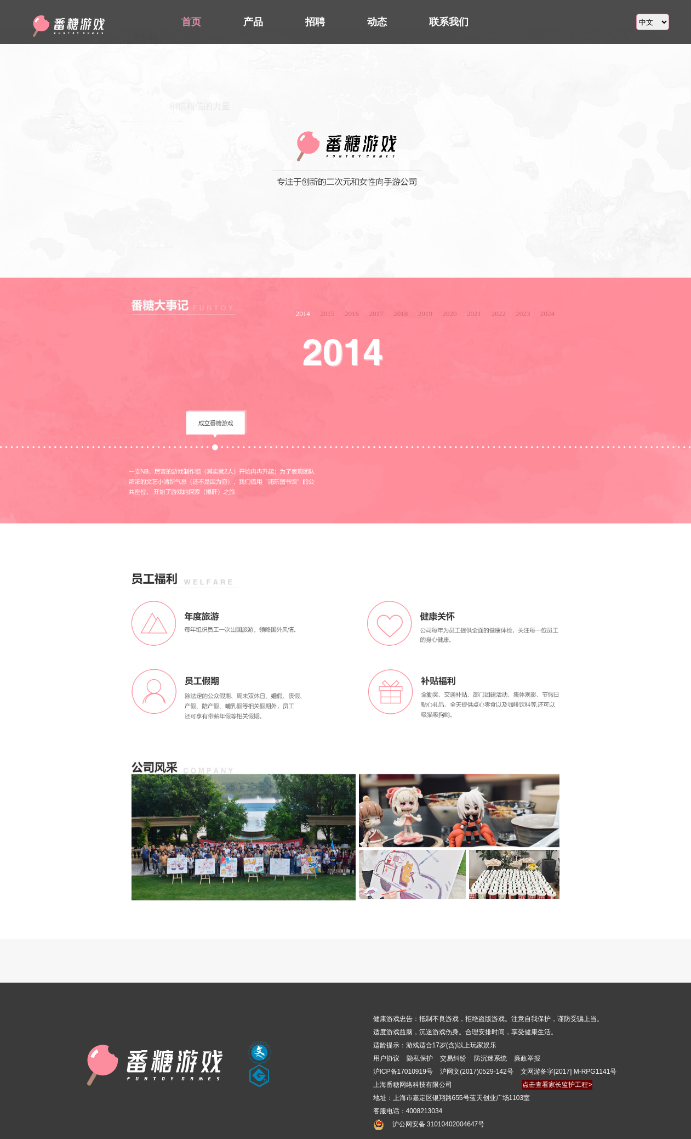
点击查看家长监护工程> (557, 1085)
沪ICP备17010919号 (403, 1071)
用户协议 (386, 1058)
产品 (253, 21)
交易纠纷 (454, 1058)
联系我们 (449, 21)
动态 (377, 21)
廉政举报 (527, 1058)
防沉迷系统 (491, 1058)
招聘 (315, 21)
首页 (191, 21)
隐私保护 (420, 1058)
